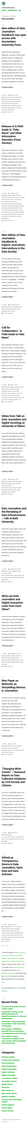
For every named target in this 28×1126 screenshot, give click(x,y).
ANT (16, 931)
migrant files (17, 839)
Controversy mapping (9, 387)
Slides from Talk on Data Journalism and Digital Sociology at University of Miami (14, 421)
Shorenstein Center (7, 216)
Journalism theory (6, 101)
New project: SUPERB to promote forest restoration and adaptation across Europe (14, 1031)
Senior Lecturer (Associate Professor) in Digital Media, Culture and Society (13, 955)
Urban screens (8, 1111)
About (4, 10)
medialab (21, 212)
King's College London (13, 212)
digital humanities (6, 662)
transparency (7, 939)
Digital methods (6, 99)
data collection (11, 837)
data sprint (15, 487)
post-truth (21, 397)
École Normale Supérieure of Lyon (13, 210)
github (3, 935)
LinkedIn (20, 988)
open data (16, 935)
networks (11, 752)
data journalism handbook (14, 108)
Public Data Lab (18, 967)
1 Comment (6, 941)
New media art (8, 1090)
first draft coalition (6, 395)
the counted (12, 577)
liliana (4, 95)
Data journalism (7, 97)
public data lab (12, 214)
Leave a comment (8, 112)
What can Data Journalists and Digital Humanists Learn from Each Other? (12, 602)
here (3, 982)
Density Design (14, 204)
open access (5, 214)
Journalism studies (15, 99)
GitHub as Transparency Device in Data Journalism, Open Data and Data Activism (12, 866)
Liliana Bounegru (8, 7)
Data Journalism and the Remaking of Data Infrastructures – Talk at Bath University (14, 515)
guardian (11, 839)
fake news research (17, 393)
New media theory (16, 101)
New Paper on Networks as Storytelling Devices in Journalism (13, 685)
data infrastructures (8, 575)
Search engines (10, 199)
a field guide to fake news (10, 201)
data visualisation (16, 750)
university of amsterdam (8, 110)
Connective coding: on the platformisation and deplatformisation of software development (14, 1015)
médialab (7, 976)
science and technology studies (10, 399)
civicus (5, 837)
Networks (14, 748)
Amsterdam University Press (10, 105)
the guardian (18, 577)
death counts (5, 839)
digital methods (12, 206)
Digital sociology (14, 389)
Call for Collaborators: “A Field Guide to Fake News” (13, 332)
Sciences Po (20, 214)
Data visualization (16, 97)
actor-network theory (8, 931)
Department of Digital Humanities (13, 961)
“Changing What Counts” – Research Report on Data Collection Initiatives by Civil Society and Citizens (14, 777)
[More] (20, 10)
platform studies (8, 1096)
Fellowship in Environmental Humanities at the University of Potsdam (13, 1023)
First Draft (4, 212)
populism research (13, 397)
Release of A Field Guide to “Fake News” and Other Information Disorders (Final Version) (12, 135)
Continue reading (8, 87)
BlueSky (4, 991)
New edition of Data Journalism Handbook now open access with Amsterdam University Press (14, 37)
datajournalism (5, 204)
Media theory (7, 1084)
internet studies (11, 492)
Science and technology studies (10, 103)
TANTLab (14, 216)
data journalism (7, 309)
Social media (18, 199)
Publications (13, 10)
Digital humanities (6, 483)
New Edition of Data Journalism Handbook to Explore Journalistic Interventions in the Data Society (13, 243)
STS (20, 399)
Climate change (8, 1057)
